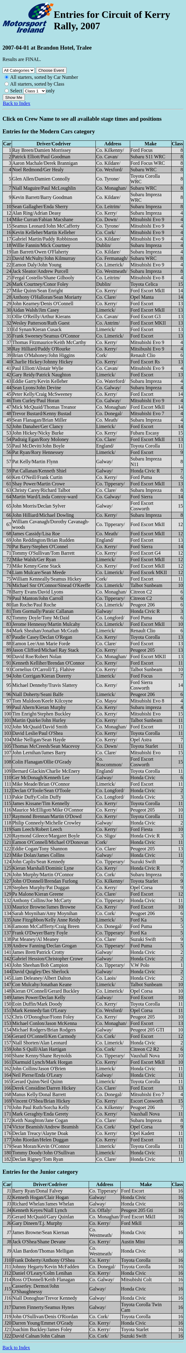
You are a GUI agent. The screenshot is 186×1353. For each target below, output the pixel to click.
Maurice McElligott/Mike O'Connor (47, 809)
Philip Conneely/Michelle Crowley (46, 822)
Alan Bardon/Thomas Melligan (43, 1251)
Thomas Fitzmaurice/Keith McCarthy (49, 342)
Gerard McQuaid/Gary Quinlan (43, 1216)
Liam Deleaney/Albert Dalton (41, 978)
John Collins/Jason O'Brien (39, 1068)
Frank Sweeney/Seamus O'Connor (46, 335)
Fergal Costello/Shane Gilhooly (43, 277)
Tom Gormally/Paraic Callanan (43, 611)
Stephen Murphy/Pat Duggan (41, 887)
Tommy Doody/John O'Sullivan (43, 1152)
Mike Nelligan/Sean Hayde (39, 739)
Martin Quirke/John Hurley (39, 720)
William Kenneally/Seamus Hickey (47, 578)
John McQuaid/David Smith (40, 726)
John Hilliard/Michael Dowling (43, 515)
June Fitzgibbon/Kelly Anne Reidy (46, 919)
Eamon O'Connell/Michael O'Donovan (50, 842)
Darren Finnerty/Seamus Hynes (43, 1307)
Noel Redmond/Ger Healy (38, 169)
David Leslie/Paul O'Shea (37, 733)
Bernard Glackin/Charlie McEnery (46, 771)
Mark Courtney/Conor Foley (40, 284)
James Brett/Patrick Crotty (38, 952)
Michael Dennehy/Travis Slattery (45, 685)
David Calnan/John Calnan (38, 1336)
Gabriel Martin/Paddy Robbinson (45, 238)
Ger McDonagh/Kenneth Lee (41, 777)
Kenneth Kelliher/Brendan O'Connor (48, 663)
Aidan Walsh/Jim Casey (35, 310)
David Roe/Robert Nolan (36, 656)
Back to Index (16, 103)
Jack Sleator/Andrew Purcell (40, 271)
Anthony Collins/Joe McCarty (42, 900)
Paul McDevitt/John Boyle (38, 445)
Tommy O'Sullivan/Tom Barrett (43, 553)
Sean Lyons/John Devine (36, 387)
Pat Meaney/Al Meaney (35, 939)
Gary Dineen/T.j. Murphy (37, 1223)
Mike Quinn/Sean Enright (37, 290)
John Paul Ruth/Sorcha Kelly (40, 1107)
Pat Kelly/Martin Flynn (35, 461)
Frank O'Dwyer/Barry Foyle (40, 932)
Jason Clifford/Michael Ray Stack (45, 650)
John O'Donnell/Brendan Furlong (45, 881)
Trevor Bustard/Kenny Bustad (41, 413)
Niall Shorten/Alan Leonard (39, 1042)
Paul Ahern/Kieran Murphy (39, 707)
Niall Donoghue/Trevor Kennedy (44, 1298)
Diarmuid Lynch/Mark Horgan (42, 1062)
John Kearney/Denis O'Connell (42, 303)
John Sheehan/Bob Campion (40, 965)
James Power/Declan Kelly (38, 997)
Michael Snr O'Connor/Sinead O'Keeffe (51, 585)
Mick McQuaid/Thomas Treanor (44, 407)
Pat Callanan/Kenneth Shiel (39, 470)
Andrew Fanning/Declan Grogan (44, 945)
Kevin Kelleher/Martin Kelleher (43, 232)
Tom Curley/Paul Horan (36, 400)
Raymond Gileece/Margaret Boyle (46, 835)
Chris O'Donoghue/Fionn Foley (43, 1016)
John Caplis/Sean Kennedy (38, 861)
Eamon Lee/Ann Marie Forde (41, 643)
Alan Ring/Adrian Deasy (36, 213)
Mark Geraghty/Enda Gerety (40, 1113)
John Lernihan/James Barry (39, 752)
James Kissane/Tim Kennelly (41, 803)
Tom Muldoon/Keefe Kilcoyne (42, 700)
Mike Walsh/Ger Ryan (34, 559)
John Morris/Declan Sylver (38, 505)
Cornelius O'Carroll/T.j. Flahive (43, 669)
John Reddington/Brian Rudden (43, 540)
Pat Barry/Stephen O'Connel (40, 546)
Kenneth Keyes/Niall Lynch (39, 1210)
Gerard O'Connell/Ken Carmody (44, 1036)
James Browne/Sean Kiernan (40, 1232)
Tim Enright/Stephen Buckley (41, 713)
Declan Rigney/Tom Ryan (37, 1159)
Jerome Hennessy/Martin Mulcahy (46, 624)
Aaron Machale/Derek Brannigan (45, 163)
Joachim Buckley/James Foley (42, 1329)
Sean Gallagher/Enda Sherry (40, 206)
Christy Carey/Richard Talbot (41, 490)
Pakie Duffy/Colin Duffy (36, 797)
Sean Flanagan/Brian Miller (39, 420)
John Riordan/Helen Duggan (40, 1139)
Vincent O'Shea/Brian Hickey (41, 1101)
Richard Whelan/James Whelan (43, 1203)
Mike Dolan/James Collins (38, 855)
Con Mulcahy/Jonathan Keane (42, 984)
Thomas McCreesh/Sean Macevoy (46, 746)
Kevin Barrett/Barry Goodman (42, 197)
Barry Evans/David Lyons (37, 591)
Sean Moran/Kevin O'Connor (41, 1146)
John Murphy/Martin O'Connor (43, 874)
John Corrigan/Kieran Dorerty (42, 676)
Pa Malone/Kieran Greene (38, 894)
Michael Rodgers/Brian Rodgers (44, 1029)
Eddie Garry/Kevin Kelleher (40, 381)
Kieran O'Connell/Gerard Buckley (45, 991)
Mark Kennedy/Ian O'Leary (39, 1010)
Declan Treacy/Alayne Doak (40, 1133)
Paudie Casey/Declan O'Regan (42, 637)
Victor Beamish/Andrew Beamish (45, 1126)
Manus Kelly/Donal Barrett (39, 1094)
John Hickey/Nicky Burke (38, 432)
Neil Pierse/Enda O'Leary (37, 1075)
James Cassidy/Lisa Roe (36, 533)
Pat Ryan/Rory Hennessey (38, 452)
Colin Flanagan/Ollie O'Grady (42, 761)
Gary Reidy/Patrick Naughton (41, 374)
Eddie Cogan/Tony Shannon (40, 848)
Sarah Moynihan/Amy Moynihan (44, 913)
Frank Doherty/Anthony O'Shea (43, 1260)
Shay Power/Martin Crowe (38, 483)
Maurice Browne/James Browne (44, 906)
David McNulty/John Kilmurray (44, 258)
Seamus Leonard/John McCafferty (46, 226)
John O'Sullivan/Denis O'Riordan (45, 1316)
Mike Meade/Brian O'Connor (41, 784)
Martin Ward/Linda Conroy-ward (45, 496)
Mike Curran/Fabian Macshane (42, 219)
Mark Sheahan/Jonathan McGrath (45, 630)
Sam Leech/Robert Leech (37, 829)
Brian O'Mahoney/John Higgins (43, 355)
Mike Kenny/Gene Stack (36, 566)
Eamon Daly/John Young (36, 264)
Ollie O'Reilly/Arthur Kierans (41, 316)
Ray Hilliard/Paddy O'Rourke (41, 348)
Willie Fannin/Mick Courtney (41, 245)
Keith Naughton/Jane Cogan (40, 1120)
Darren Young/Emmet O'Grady (42, 1323)
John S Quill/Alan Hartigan (39, 1049)
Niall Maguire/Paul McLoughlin (44, 188)
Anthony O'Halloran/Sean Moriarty (47, 297)
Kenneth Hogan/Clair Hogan (40, 1197)
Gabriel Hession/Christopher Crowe (47, 958)
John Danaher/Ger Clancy (37, 426)
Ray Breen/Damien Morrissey (41, 150)
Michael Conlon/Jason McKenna (44, 1023)
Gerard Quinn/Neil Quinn (37, 1081)
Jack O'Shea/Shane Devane (39, 1241)
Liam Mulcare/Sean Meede (39, 572)
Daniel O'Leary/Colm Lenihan (42, 1273)
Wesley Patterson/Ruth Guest (41, 323)
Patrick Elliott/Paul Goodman (41, 156)
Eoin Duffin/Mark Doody (37, 1004)
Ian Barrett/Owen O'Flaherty (40, 251)
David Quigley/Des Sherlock (40, 971)
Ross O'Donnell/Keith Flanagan (43, 1279)
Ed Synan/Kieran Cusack (37, 329)
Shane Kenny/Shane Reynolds (42, 1055)
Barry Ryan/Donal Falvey (37, 1190)
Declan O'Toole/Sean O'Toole (41, 790)
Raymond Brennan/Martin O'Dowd (47, 816)
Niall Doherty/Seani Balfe (38, 694)
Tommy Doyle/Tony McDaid (40, 617)
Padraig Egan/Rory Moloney (40, 439)
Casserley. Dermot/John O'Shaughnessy (35, 1288)
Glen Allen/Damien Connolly (41, 178)
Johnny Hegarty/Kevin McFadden (45, 1266)
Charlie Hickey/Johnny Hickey (42, 361)
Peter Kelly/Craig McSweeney (42, 394)
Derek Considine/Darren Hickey (44, 1088)
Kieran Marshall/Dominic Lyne (43, 868)
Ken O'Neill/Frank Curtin (37, 477)
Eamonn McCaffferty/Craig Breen (45, 926)
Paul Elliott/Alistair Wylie (38, 368)
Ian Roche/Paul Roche (34, 604)
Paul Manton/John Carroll (37, 598)
